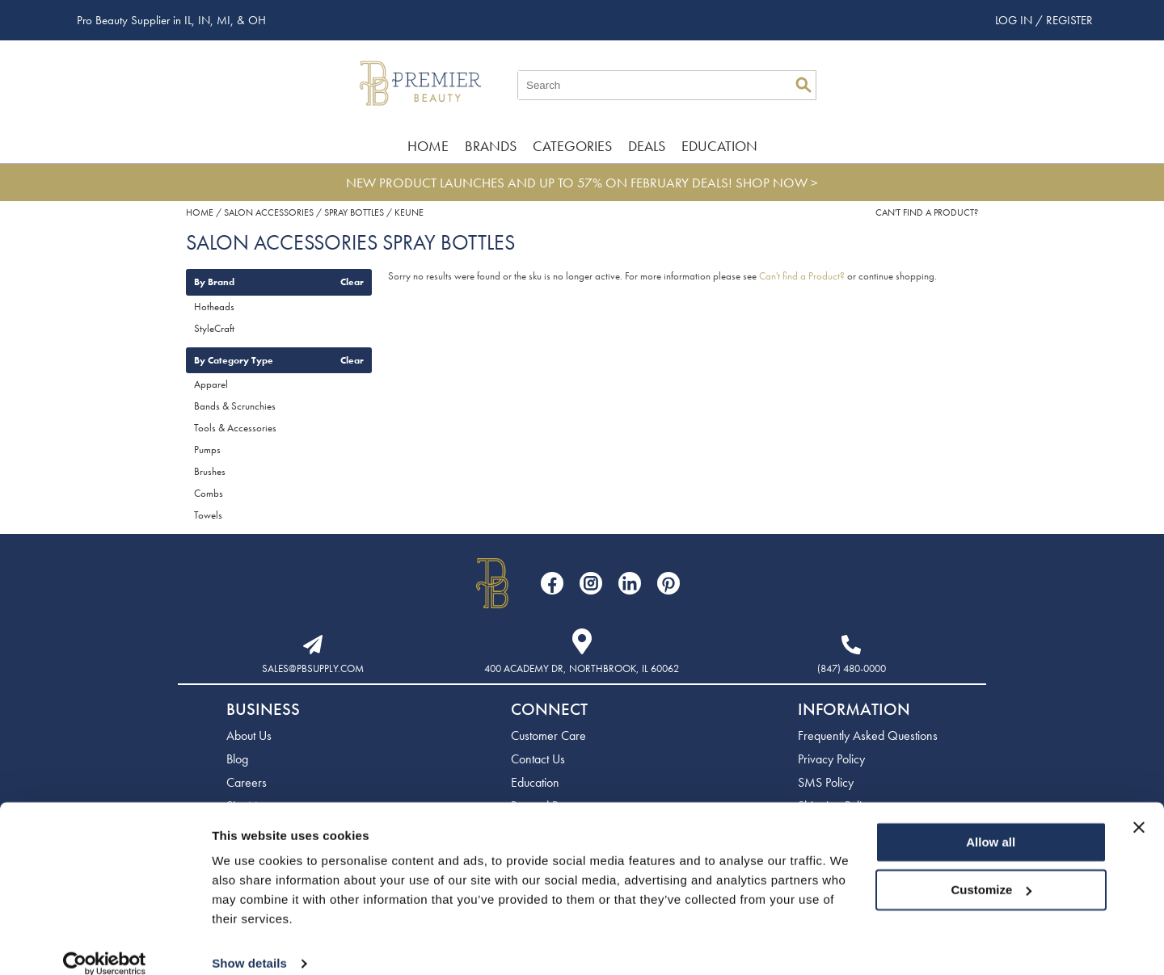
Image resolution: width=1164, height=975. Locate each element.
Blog (237, 758)
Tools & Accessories (235, 428)
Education (719, 146)
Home (428, 146)
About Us (249, 735)
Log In (1015, 20)
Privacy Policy (831, 758)
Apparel (211, 384)
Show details (249, 943)
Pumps (207, 449)
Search (803, 85)
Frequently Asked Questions (868, 735)
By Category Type (233, 360)
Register (1069, 20)
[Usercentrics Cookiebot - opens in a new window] (104, 943)
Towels (208, 515)
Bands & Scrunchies (235, 406)
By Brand (214, 282)
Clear (352, 282)
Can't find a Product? (926, 212)
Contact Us (538, 758)
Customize (991, 869)
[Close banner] (1139, 807)
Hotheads (214, 306)
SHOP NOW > (777, 182)
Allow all (990, 822)
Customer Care (548, 735)
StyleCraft (214, 328)
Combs (208, 493)
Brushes (210, 471)
